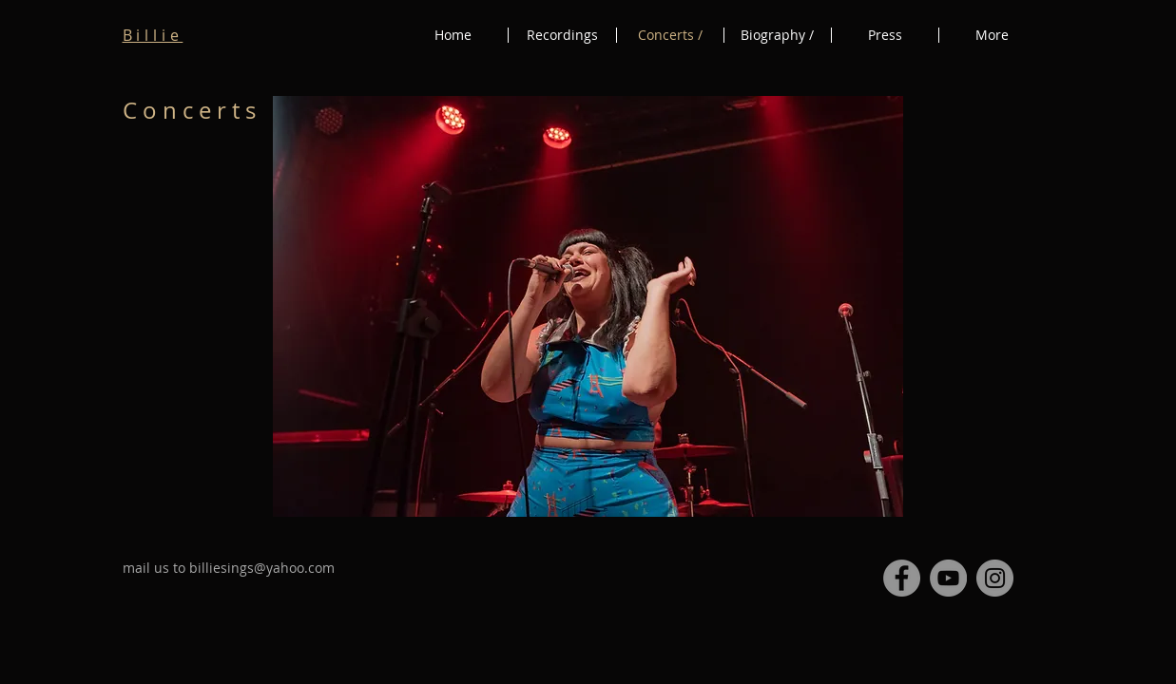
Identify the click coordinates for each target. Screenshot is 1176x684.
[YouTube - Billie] (948, 578)
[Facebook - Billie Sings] (901, 578)
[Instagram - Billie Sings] (994, 578)
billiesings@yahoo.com (262, 568)
